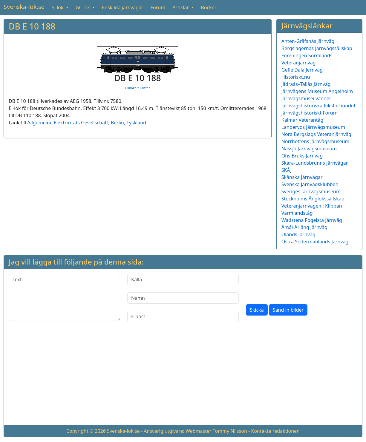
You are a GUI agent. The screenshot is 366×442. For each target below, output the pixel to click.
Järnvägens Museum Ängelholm (317, 91)
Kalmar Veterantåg (302, 120)
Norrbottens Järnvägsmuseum (315, 141)
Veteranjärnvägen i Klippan (311, 206)
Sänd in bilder (288, 310)
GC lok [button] (83, 7)
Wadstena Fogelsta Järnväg (311, 220)
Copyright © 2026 (86, 431)
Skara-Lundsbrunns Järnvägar (314, 163)
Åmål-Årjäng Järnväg (304, 227)
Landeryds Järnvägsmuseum (313, 127)
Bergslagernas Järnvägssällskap (316, 48)
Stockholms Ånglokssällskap (312, 198)
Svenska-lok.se (24, 7)
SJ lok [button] (58, 7)
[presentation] (291, 285)
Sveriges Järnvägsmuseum (311, 191)
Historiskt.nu (295, 77)
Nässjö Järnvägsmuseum (309, 148)
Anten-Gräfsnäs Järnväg (308, 41)
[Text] (64, 297)
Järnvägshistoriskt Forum (309, 112)
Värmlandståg (297, 213)
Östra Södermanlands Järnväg (315, 241)
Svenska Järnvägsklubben (310, 184)
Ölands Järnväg (298, 234)
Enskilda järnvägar (122, 7)
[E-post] (183, 316)
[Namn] (183, 298)
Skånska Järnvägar (302, 177)
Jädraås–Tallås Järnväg (306, 84)
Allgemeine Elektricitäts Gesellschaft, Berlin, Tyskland (86, 122)
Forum (158, 7)
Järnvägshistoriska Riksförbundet (318, 105)
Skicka (257, 310)
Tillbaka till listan (138, 88)
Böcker (208, 7)
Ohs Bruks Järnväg (302, 155)
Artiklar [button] (181, 7)
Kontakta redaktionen (275, 431)
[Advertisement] (183, 378)
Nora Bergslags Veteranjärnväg (316, 134)
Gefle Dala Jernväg (302, 70)
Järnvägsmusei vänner (306, 98)
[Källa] (183, 279)
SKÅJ (286, 170)
